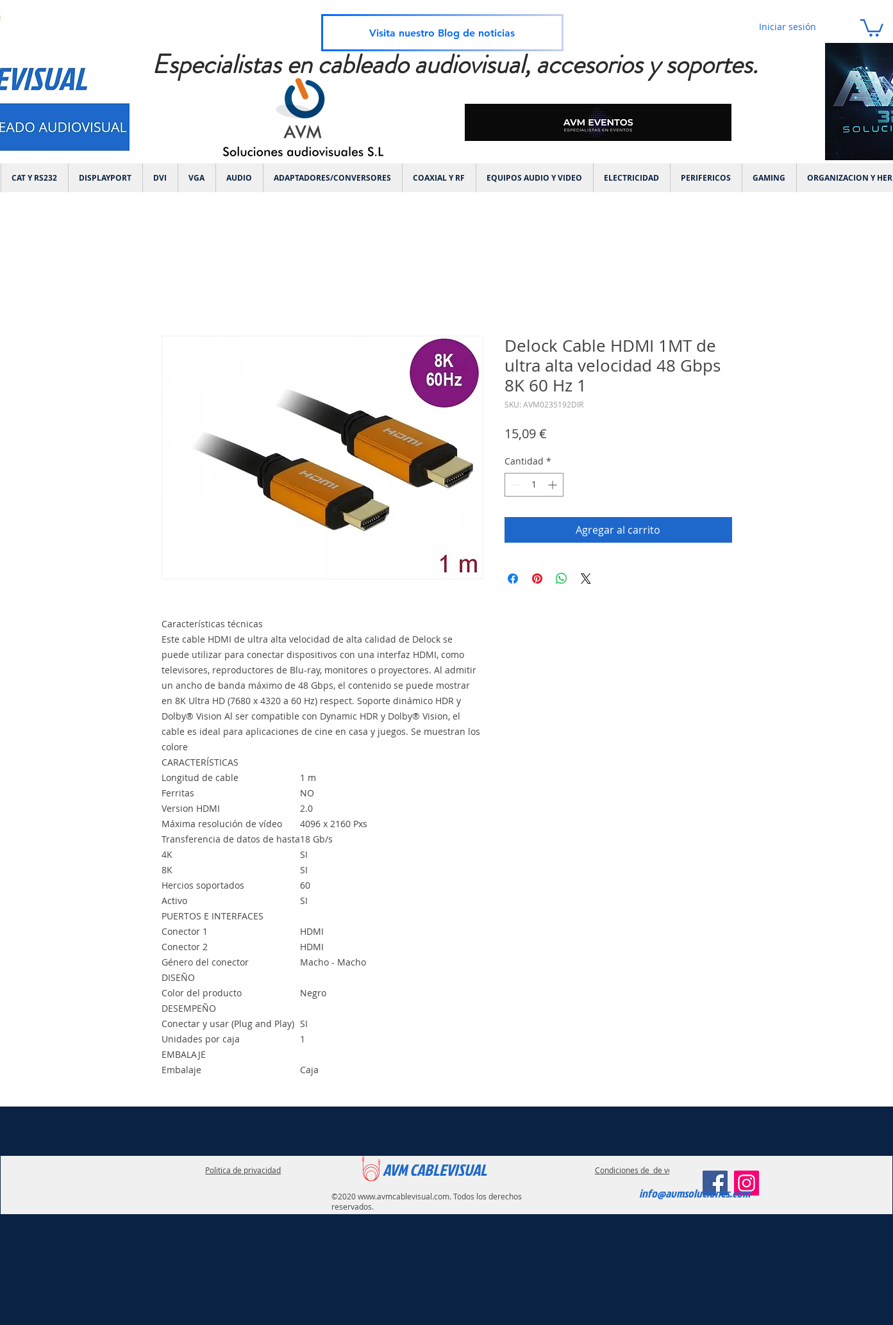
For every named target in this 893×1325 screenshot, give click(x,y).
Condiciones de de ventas (641, 1170)
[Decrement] (514, 484)
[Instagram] (746, 1183)
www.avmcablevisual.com (403, 1196)
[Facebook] (715, 1183)
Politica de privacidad (243, 1170)
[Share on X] (586, 578)
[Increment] (554, 484)
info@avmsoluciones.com (694, 1193)
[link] (871, 27)
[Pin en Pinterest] (537, 578)
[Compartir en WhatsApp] (561, 578)
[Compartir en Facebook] (513, 578)
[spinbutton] (534, 484)
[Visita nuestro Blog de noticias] (442, 32)
